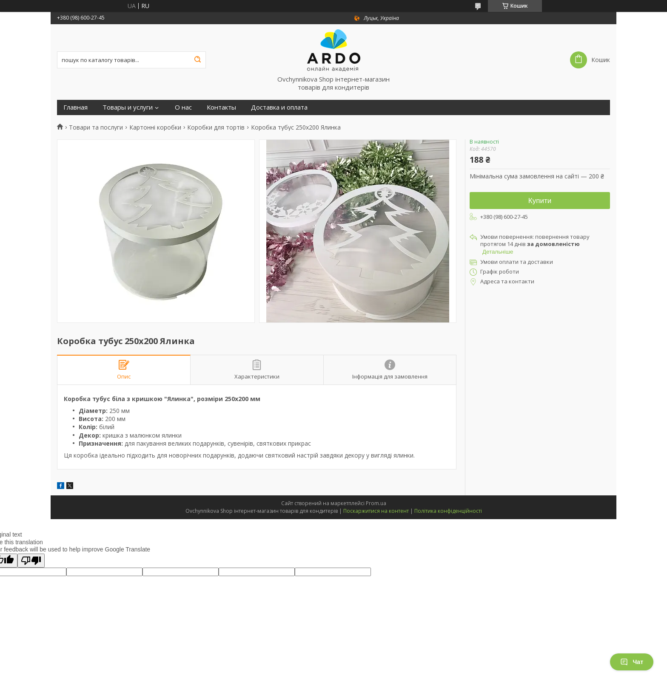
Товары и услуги (128, 107)
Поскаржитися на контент (376, 510)
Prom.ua (376, 503)
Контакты (221, 107)
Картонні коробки (155, 127)
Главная (75, 107)
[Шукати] (197, 59)
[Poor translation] (31, 561)
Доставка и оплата (279, 107)
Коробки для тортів (216, 127)
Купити (539, 201)
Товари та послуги (96, 127)
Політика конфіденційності (448, 510)
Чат (631, 662)
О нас (183, 107)
